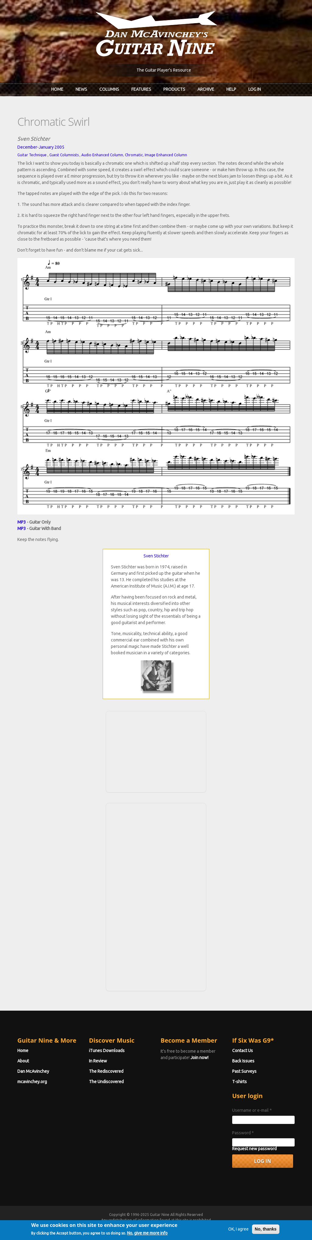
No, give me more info (147, 1234)
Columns (109, 89)
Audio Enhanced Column (102, 155)
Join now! (199, 1057)
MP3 (21, 522)
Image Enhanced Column (166, 155)
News (81, 89)
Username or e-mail (252, 1110)
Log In (254, 89)
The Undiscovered (106, 1081)
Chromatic (134, 155)
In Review (98, 1060)
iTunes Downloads (107, 1050)
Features (141, 89)
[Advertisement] (156, 751)
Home (57, 89)
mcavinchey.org (32, 1081)
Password (243, 1132)
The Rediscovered (106, 1071)
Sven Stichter (156, 555)
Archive (205, 89)
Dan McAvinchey (33, 1071)
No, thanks (266, 1230)
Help (231, 89)
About (23, 1060)
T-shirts (239, 1081)
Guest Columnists (64, 155)
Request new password (254, 1148)
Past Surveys (244, 1071)
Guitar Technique (32, 155)
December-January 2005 (40, 147)
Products (174, 89)
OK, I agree (238, 1230)
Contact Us (242, 1050)
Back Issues (243, 1060)
